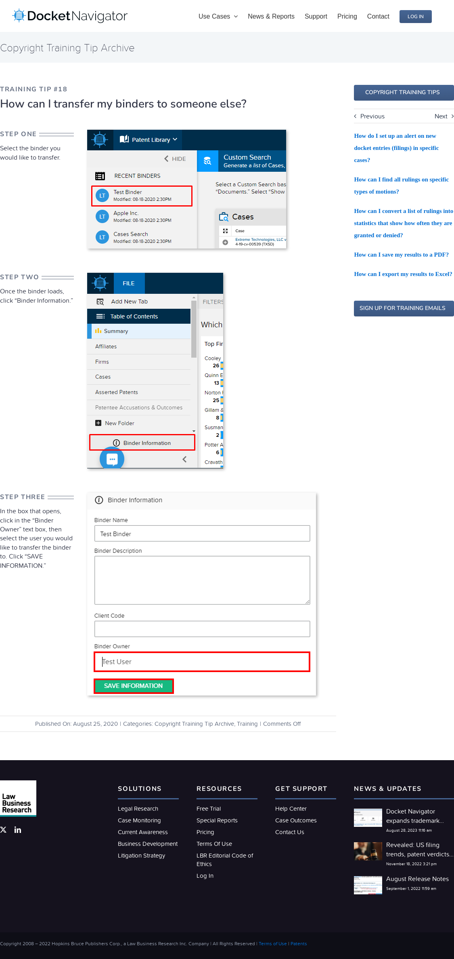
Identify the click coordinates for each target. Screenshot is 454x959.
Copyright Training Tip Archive (194, 723)
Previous (372, 116)
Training (247, 723)
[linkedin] (18, 829)
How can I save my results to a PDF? (401, 254)
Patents (299, 943)
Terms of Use (273, 943)
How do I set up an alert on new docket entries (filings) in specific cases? (396, 148)
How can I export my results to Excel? (403, 274)
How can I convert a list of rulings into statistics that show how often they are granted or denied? (403, 223)
